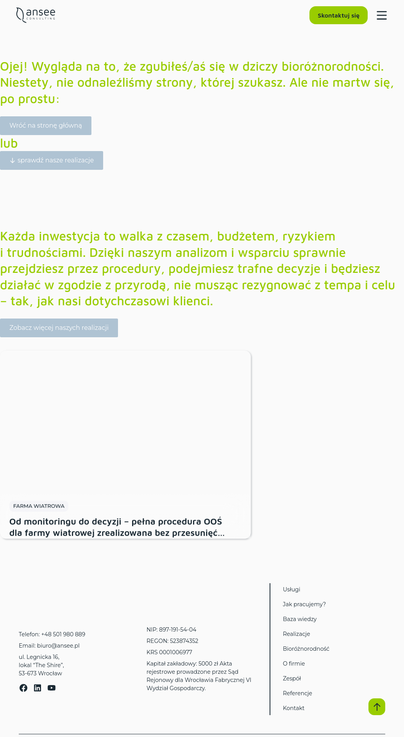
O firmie (294, 663)
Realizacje (296, 633)
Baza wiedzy (299, 619)
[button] (376, 706)
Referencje (297, 693)
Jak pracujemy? (304, 604)
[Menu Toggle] (379, 15)
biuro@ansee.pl (58, 645)
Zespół (292, 678)
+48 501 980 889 (63, 634)
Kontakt (294, 708)
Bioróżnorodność (306, 648)
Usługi (291, 589)
